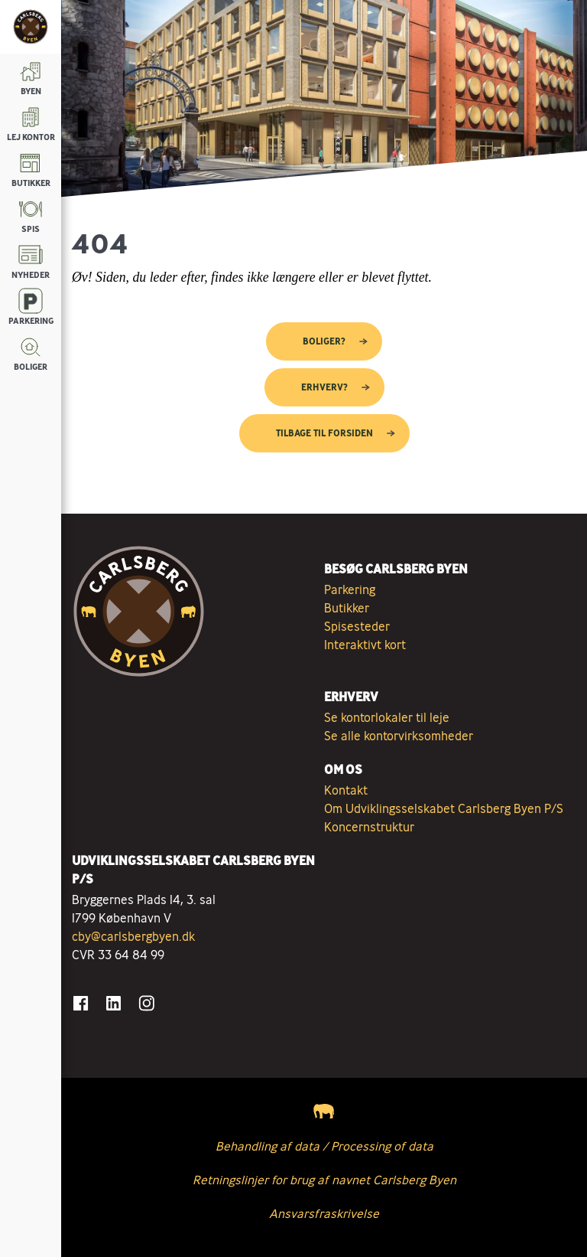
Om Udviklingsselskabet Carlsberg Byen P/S (443, 808)
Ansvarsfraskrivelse (324, 1213)
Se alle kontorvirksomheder (398, 735)
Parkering (349, 589)
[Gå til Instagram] (146, 1003)
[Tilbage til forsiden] (30, 26)
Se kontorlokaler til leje (386, 717)
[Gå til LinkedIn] (113, 1003)
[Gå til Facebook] (80, 1003)
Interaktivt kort (365, 644)
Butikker (346, 607)
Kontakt (346, 790)
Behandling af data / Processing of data (324, 1146)
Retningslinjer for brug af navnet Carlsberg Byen (324, 1179)
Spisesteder (357, 626)
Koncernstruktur (369, 826)
